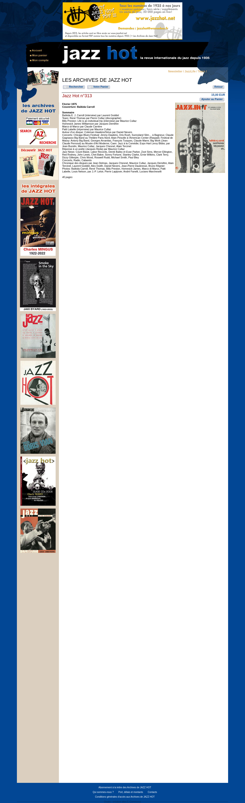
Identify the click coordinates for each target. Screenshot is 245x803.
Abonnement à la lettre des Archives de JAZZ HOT (125, 787)
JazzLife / (191, 71)
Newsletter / (176, 71)
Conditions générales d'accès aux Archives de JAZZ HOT (125, 797)
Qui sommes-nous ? (103, 792)
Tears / (202, 71)
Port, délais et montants (130, 792)
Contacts (152, 792)
